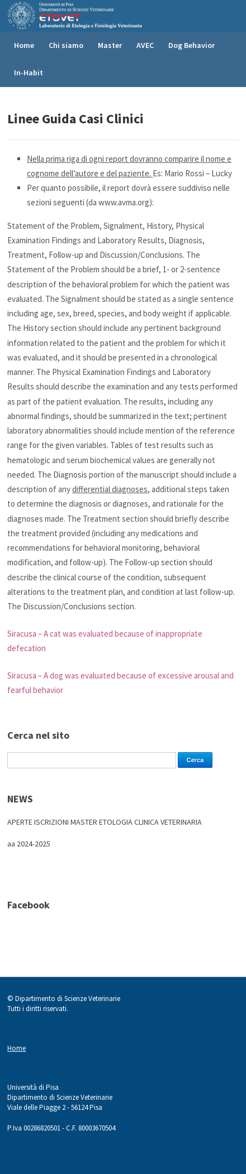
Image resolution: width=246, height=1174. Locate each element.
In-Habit (28, 73)
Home (24, 45)
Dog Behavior (191, 45)
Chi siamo (66, 45)
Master (110, 45)
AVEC (145, 45)
